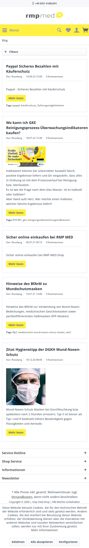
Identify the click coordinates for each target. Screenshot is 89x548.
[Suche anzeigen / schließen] (59, 30)
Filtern (11, 51)
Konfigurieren (68, 542)
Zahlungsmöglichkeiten (50, 105)
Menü (10, 29)
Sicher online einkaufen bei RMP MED (39, 237)
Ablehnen (18, 542)
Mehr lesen (15, 98)
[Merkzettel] (68, 30)
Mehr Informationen (44, 530)
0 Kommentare (54, 76)
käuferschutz (28, 105)
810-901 (17, 220)
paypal (16, 105)
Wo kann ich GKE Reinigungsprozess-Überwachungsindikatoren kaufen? (47, 127)
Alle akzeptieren (42, 542)
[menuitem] (10, 30)
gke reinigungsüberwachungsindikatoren (46, 220)
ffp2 (15, 332)
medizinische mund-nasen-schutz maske (41, 332)
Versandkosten (21, 497)
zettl (68, 332)
